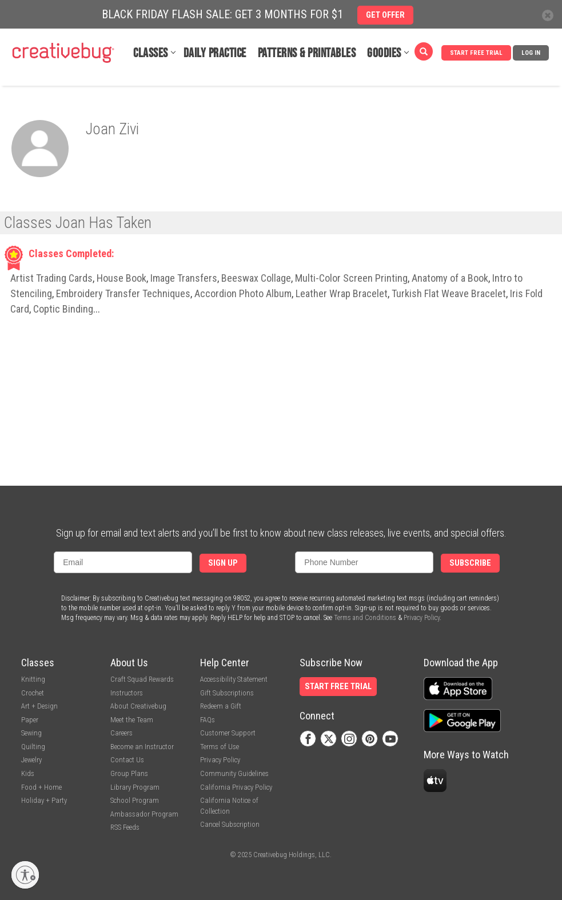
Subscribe (470, 563)
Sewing (31, 733)
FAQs (207, 719)
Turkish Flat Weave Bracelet (449, 293)
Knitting (33, 679)
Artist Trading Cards (51, 278)
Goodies (384, 53)
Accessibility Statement (234, 679)
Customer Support (228, 733)
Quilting (33, 746)
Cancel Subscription (230, 824)
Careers (121, 733)
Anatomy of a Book (450, 278)
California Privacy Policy (236, 787)
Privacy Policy (422, 618)
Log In (530, 53)
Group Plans (129, 773)
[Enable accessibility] (25, 875)
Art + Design (39, 706)
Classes (150, 53)
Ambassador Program (144, 814)
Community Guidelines (234, 773)
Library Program (135, 787)
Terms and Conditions (365, 618)
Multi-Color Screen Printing (351, 278)
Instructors (126, 693)
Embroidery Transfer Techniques (123, 293)
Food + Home (41, 787)
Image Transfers (183, 278)
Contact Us (127, 759)
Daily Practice (215, 53)
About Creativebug (138, 706)
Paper (29, 719)
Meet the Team (131, 719)
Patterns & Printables (307, 53)
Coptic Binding (63, 309)
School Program (134, 800)
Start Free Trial (476, 53)
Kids (27, 773)
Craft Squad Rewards (142, 679)
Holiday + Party (44, 800)
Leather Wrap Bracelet (342, 293)
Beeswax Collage (256, 278)
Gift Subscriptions (227, 693)
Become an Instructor (142, 746)
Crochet (32, 693)
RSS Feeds (124, 827)
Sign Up (223, 563)
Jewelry (31, 759)
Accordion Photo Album (243, 293)
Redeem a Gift (220, 706)
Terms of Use (219, 746)
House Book (121, 278)
